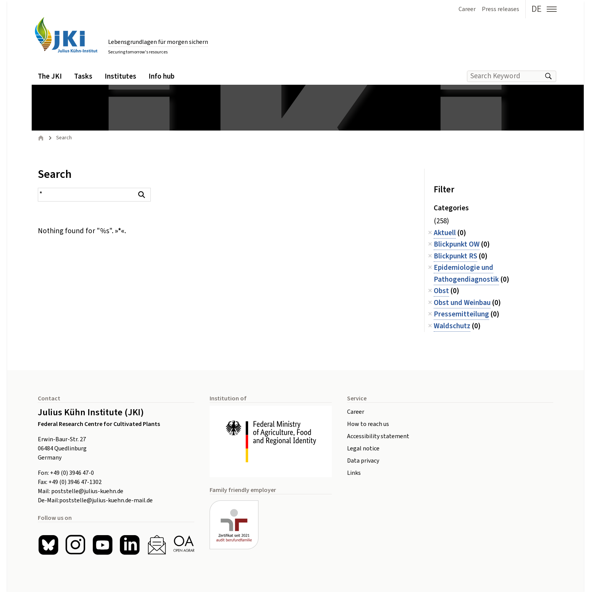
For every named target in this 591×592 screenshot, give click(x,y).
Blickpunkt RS (455, 256)
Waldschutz (452, 326)
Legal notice (363, 448)
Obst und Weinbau (462, 303)
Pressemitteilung (461, 314)
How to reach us (368, 424)
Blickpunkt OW (457, 244)
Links (354, 473)
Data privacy (363, 461)
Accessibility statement (378, 436)
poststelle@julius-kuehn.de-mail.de (106, 500)
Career (355, 412)
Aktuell (445, 233)
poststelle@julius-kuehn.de (87, 491)
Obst (441, 291)
